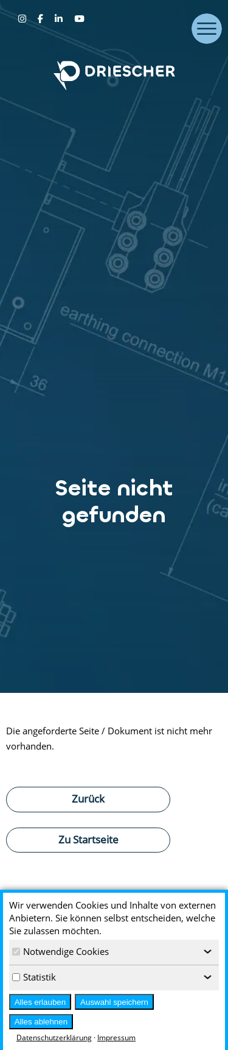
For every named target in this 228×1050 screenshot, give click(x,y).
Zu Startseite (88, 839)
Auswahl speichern (114, 1002)
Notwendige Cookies (60, 951)
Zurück (88, 798)
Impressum (116, 1037)
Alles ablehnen (41, 1021)
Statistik (34, 977)
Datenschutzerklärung (54, 1037)
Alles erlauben (40, 1002)
